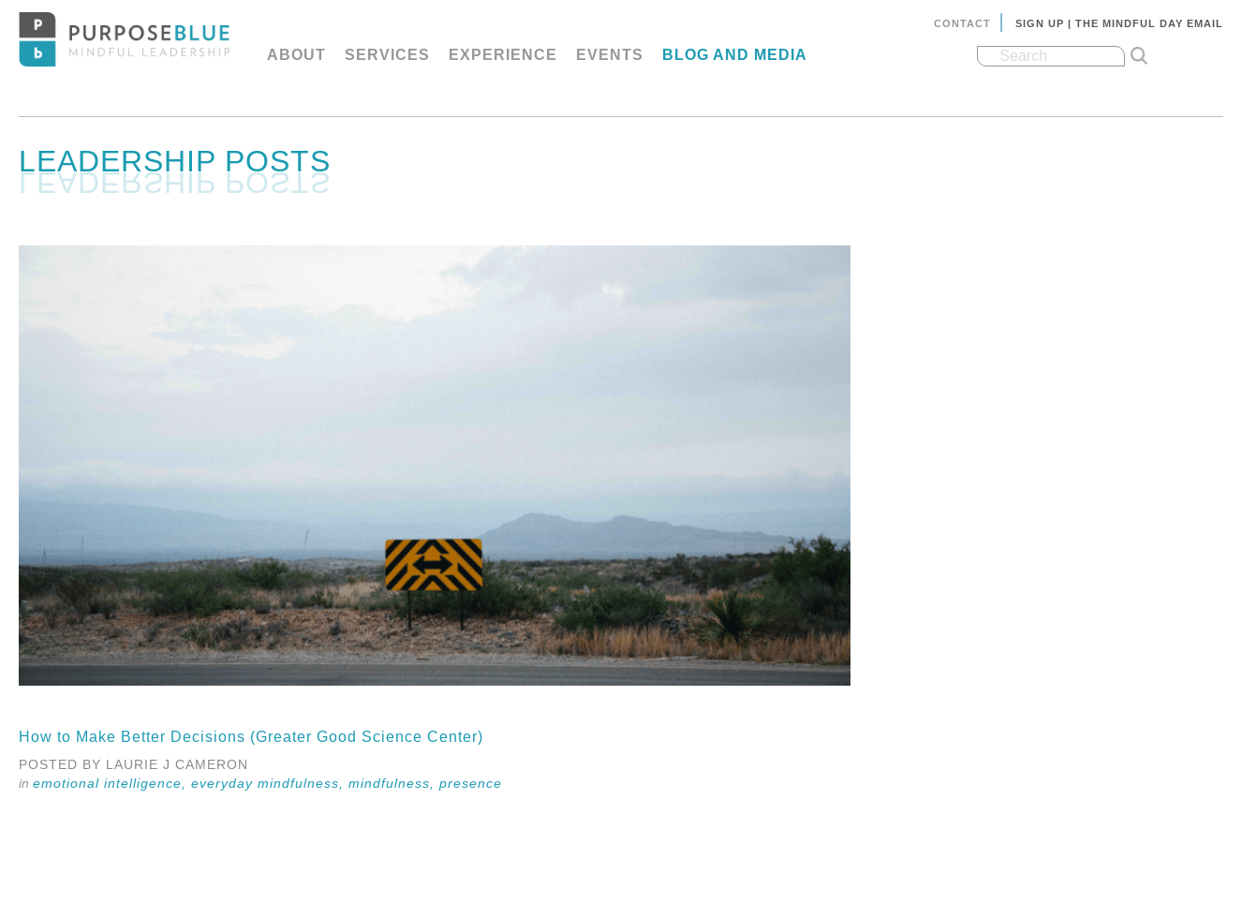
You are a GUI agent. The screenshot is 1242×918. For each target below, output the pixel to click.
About (296, 55)
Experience (503, 55)
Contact (962, 23)
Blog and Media (734, 55)
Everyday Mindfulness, (269, 783)
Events (609, 55)
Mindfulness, (393, 783)
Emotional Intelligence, (112, 783)
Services (387, 55)
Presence (470, 783)
